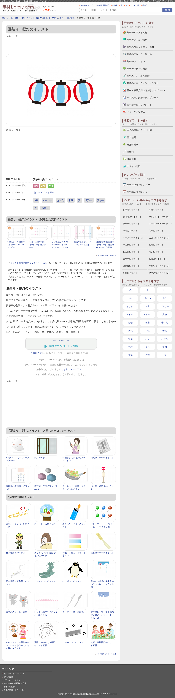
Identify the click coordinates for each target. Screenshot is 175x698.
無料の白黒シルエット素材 (140, 47)
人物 (164, 314)
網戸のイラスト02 (42, 457)
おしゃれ (130, 306)
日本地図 (131, 137)
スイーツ (130, 314)
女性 (147, 330)
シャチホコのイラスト (44, 581)
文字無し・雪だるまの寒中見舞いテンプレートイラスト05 (102, 615)
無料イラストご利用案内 (127, 1)
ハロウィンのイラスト (159, 266)
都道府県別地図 (103, 5)
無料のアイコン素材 (137, 39)
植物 (164, 347)
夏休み (55, 18)
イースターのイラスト (133, 237)
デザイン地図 (133, 166)
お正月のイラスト (131, 209)
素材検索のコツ (145, 1)
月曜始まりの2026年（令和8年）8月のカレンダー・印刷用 (105, 245)
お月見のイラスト (157, 258)
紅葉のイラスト (130, 273)
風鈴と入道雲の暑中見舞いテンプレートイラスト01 (102, 584)
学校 (130, 338)
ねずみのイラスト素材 (16, 612)
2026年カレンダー (87, 5)
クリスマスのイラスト (159, 273)
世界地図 (131, 159)
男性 (147, 355)
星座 (147, 347)
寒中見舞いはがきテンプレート (143, 97)
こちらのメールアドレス (73, 369)
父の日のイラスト (131, 252)
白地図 (114, 5)
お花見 (39, 18)
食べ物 (147, 298)
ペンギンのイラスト (71, 581)
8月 (23, 18)
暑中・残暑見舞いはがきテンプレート (146, 90)
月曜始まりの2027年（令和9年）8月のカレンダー (16, 245)
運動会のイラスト (131, 266)
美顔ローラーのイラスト (102, 552)
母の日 (144, 5)
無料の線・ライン (136, 61)
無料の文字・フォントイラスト (143, 83)
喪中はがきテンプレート (139, 105)
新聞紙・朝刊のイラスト (102, 457)
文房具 (164, 338)
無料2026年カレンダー (138, 184)
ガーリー (164, 306)
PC (164, 298)
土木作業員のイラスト (16, 552)
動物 (130, 322)
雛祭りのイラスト (131, 223)
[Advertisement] (61, 45)
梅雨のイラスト (156, 244)
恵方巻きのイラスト (132, 216)
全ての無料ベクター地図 (139, 130)
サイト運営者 (9, 687)
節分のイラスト (156, 209)
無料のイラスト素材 (44, 192)
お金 (147, 306)
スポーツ (147, 314)
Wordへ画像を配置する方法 (15, 683)
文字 (147, 338)
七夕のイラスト (156, 252)
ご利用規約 (36, 353)
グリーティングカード (138, 112)
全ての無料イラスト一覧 (14, 690)
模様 (130, 355)
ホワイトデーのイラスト (160, 223)
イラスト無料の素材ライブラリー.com (28, 263)
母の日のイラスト (131, 244)
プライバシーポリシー (13, 680)
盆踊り (73, 18)
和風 (45, 18)
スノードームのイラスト (45, 524)
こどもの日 (135, 5)
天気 (130, 330)
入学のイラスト (156, 230)
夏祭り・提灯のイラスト (61, 340)
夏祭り (62, 18)
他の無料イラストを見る (107, 255)
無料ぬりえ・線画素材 (138, 76)
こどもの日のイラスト (159, 237)
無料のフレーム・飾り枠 (139, 54)
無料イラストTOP (10, 18)
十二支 (164, 322)
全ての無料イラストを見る (163, 1)
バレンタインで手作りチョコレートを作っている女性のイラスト (17, 645)
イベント (30, 18)
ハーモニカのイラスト (73, 642)
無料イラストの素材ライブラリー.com (86, 694)
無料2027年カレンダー (138, 192)
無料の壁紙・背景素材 (138, 68)
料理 (130, 347)
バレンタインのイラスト (160, 216)
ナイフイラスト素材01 (73, 612)
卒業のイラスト (130, 230)
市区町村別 (132, 144)
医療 (147, 322)
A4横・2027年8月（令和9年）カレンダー (37, 245)
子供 (164, 330)
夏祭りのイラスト (131, 258)
